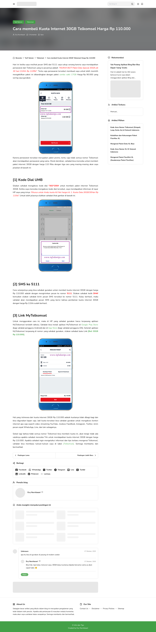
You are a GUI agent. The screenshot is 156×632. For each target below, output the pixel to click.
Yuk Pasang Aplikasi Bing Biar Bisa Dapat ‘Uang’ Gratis (125, 66)
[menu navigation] (14, 4)
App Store (52, 328)
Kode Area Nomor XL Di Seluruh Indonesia (123, 150)
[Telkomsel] (68, 443)
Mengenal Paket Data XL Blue (122, 144)
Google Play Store (89, 324)
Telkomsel (30, 22)
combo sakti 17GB (67, 74)
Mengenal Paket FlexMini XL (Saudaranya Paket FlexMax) (122, 158)
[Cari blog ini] (119, 4)
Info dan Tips (79, 625)
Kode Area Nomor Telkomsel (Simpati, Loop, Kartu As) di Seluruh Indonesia (125, 128)
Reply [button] (24, 575)
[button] (46, 474)
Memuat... (114, 111)
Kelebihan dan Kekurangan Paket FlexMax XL (123, 137)
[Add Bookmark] (41, 35)
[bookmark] (142, 4)
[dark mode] (138, 4)
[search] (132, 4)
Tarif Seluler (18, 22)
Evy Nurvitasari (20, 35)
